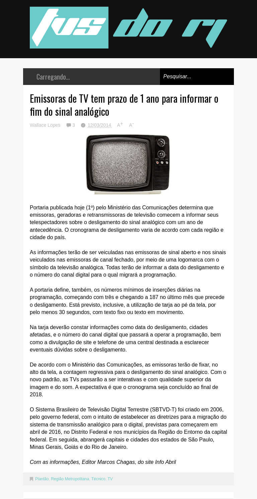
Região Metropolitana (70, 479)
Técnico (98, 479)
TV (109, 479)
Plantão (42, 479)
